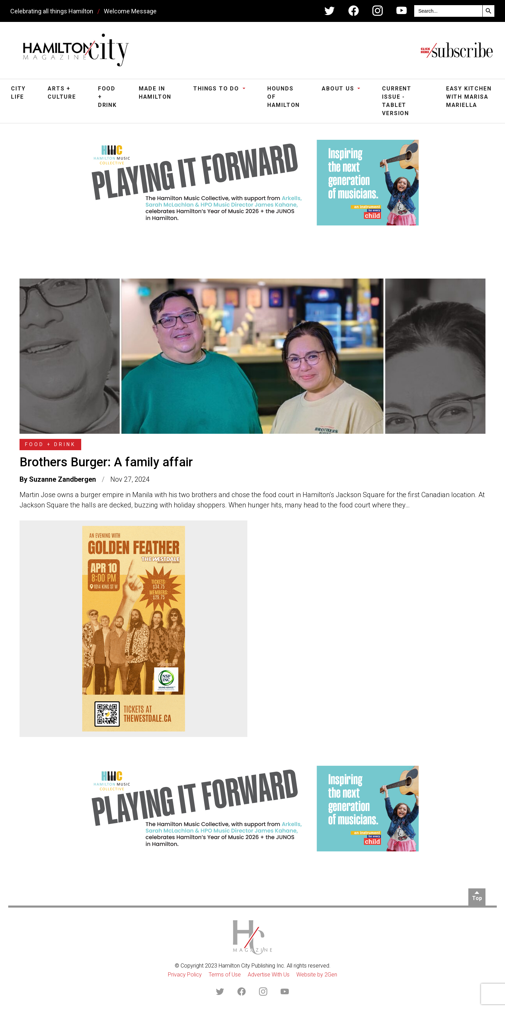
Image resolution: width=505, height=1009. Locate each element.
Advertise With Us (269, 974)
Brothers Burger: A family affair (106, 462)
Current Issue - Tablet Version (396, 100)
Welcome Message (130, 11)
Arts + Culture (62, 92)
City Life (18, 92)
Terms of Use (225, 974)
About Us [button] (339, 88)
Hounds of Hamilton (283, 96)
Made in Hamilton (155, 92)
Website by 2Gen (316, 974)
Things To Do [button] (217, 88)
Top (477, 898)
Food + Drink (107, 96)
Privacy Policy (185, 974)
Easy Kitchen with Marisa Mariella (469, 96)
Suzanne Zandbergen (62, 479)
